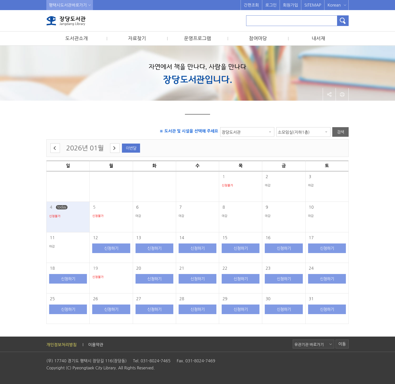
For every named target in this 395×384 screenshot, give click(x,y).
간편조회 (251, 5)
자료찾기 (137, 38)
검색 (340, 132)
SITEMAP (312, 5)
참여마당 (258, 38)
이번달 (131, 148)
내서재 (318, 38)
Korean (334, 5)
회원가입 (290, 5)
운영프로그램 (197, 38)
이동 (342, 344)
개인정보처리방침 (61, 345)
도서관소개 (76, 38)
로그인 (271, 5)
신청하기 (111, 248)
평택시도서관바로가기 (68, 5)
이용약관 (95, 345)
